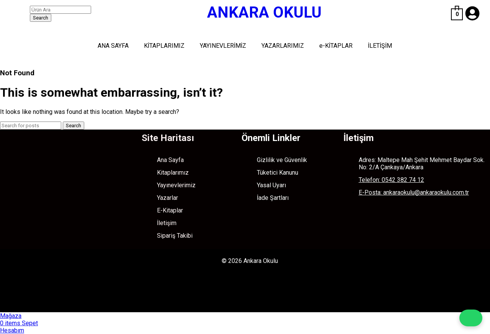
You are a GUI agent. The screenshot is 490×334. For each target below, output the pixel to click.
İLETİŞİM (380, 45)
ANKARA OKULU (264, 12)
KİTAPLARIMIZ (164, 45)
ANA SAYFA (113, 45)
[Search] (60, 10)
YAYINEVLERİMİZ (223, 45)
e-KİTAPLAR (336, 45)
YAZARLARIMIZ (282, 45)
